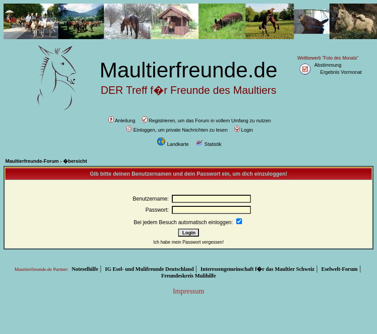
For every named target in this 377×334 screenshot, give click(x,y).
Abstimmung (327, 65)
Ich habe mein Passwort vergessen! (188, 242)
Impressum (188, 291)
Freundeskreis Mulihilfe (188, 276)
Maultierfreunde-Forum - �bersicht (46, 161)
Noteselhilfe (84, 269)
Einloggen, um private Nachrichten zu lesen (177, 130)
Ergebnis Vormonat (341, 72)
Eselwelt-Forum (339, 269)
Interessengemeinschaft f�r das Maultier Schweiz (258, 269)
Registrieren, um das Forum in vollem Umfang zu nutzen (206, 120)
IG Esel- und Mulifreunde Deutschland (149, 269)
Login (243, 130)
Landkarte (173, 144)
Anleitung (121, 120)
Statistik (208, 144)
